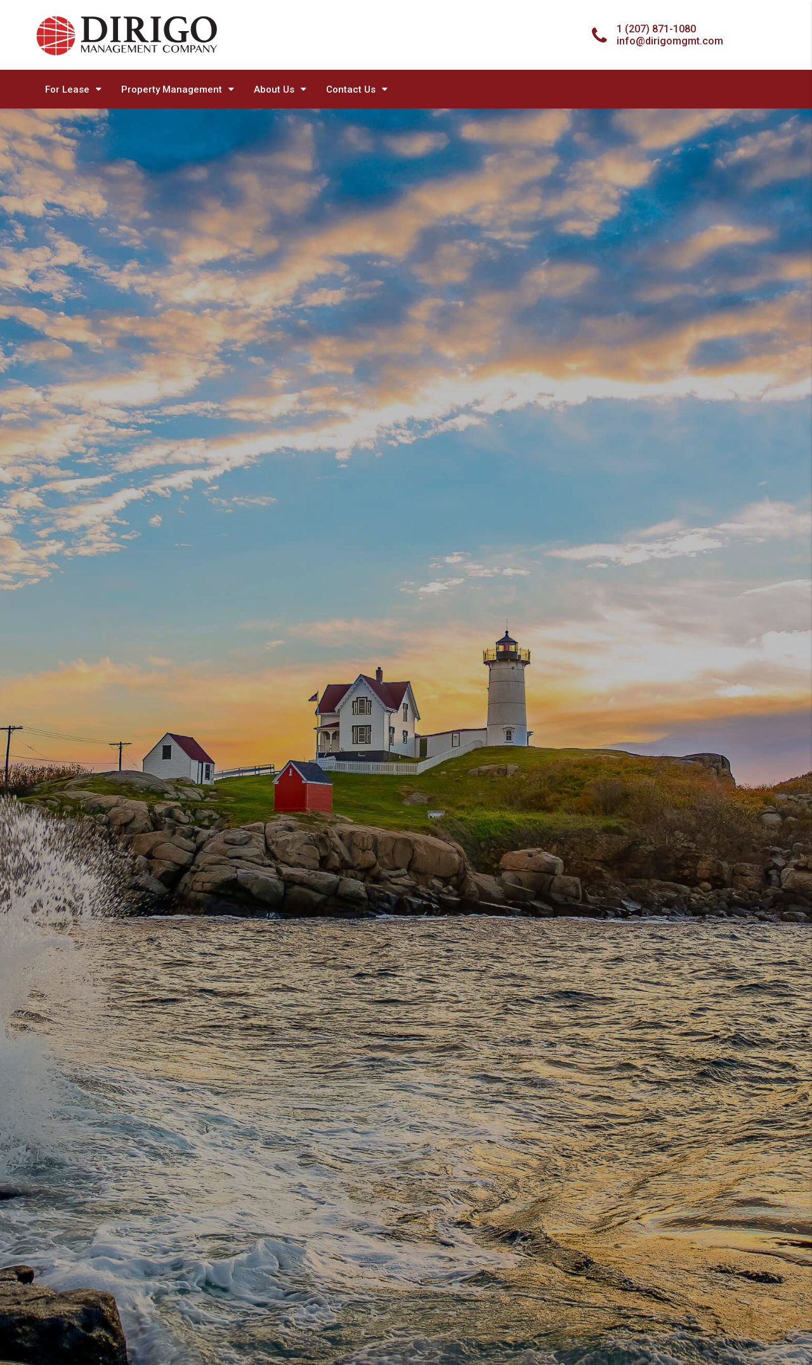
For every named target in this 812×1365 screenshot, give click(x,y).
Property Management (171, 89)
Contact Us (351, 89)
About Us (274, 89)
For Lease (67, 89)
